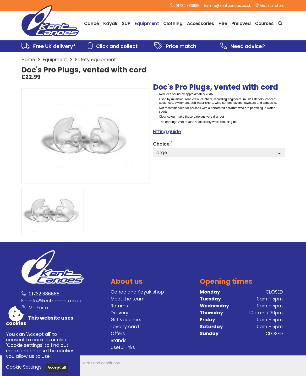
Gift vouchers (126, 319)
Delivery (119, 313)
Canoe (91, 24)
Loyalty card (125, 326)
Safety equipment (95, 59)
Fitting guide (167, 131)
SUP (126, 24)
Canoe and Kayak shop (137, 292)
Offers (118, 333)
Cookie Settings (24, 367)
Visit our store (272, 5)
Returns (119, 306)
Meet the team (128, 299)
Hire (223, 24)
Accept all (57, 367)
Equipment (55, 59)
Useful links (123, 347)
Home (28, 59)
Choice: (162, 144)
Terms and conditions (100, 362)
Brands (118, 340)
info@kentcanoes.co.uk (230, 5)
